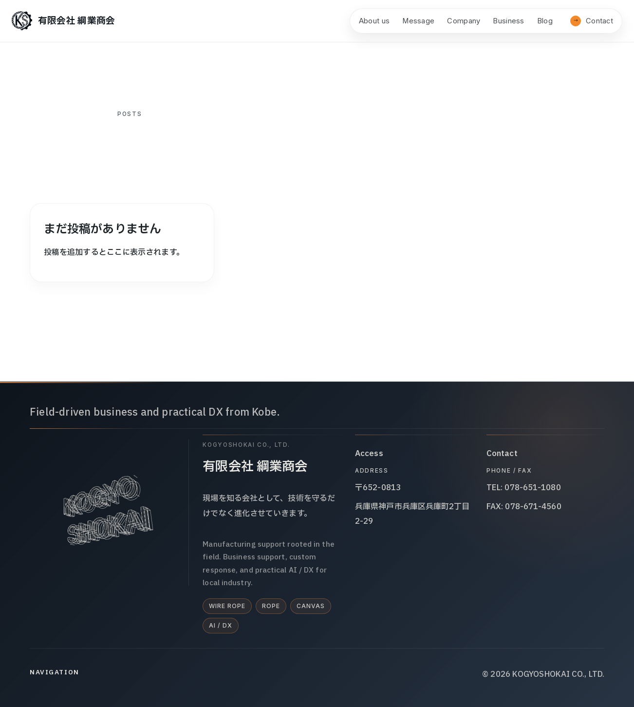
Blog (545, 21)
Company (463, 21)
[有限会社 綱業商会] (63, 20)
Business (508, 21)
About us (374, 21)
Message (418, 21)
